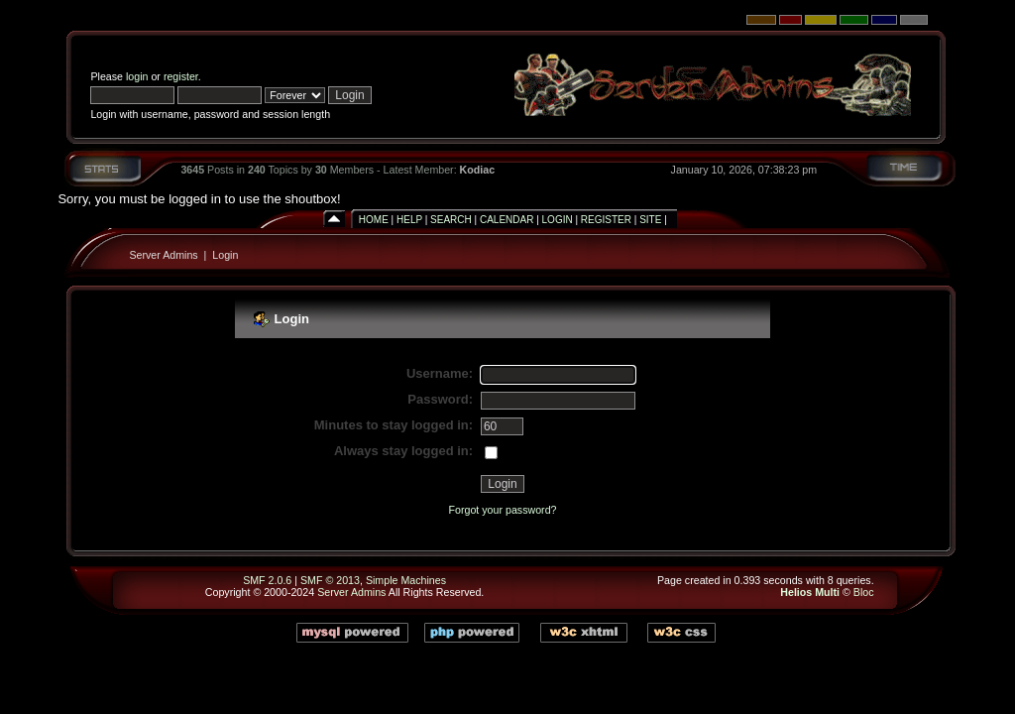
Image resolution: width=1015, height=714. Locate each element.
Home (374, 219)
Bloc (863, 592)
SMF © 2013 (330, 580)
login (137, 76)
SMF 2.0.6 (267, 580)
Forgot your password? (503, 510)
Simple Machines (406, 580)
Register (606, 219)
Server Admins (163, 255)
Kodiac (478, 170)
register (181, 76)
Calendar (506, 219)
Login (557, 219)
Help (409, 219)
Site (650, 219)
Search (451, 219)
